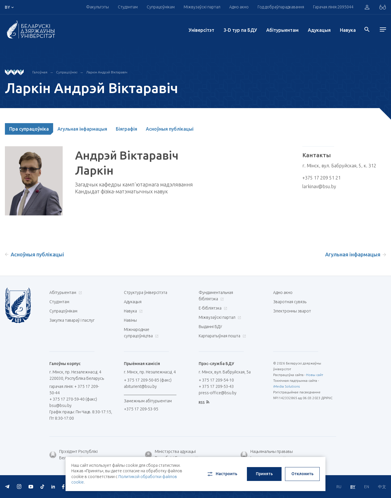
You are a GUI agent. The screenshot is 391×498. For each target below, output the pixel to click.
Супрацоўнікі (66, 72)
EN (366, 486)
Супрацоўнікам (161, 7)
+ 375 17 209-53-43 (216, 386)
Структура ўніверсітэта (145, 292)
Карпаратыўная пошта (222, 336)
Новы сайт (314, 375)
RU (338, 486)
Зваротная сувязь (289, 301)
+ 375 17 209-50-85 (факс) (148, 380)
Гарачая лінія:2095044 (333, 7)
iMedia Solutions (286, 386)
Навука (348, 30)
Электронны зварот (292, 311)
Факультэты (97, 7)
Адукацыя (319, 30)
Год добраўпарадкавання (281, 7)
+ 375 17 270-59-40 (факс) (73, 399)
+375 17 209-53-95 (141, 409)
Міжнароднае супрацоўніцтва (141, 332)
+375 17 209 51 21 (321, 177)
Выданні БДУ (210, 326)
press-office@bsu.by (218, 392)
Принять (264, 473)
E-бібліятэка (212, 308)
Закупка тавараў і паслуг (71, 320)
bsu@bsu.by (60, 405)
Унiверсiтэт (201, 30)
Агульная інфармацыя (82, 129)
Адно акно (239, 7)
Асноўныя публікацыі (169, 129)
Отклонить (302, 473)
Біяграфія (126, 129)
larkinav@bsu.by (319, 186)
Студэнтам (128, 7)
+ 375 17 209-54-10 (216, 380)
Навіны (130, 320)
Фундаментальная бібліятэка (216, 295)
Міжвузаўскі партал (202, 7)
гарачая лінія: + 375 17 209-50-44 (74, 389)
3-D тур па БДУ (240, 30)
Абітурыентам (282, 30)
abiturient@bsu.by (140, 386)
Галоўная (39, 72)
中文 (382, 486)
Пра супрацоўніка (29, 129)
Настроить (221, 474)
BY (352, 486)
